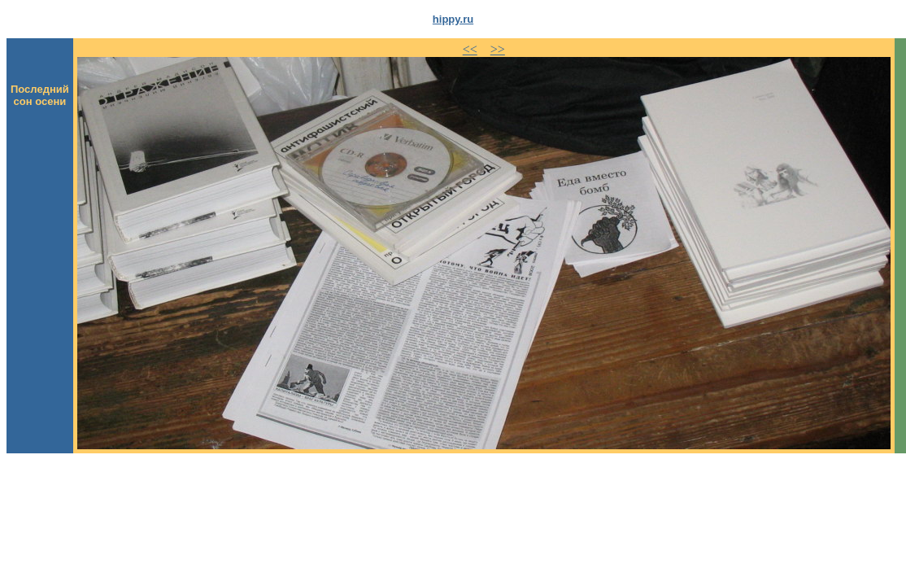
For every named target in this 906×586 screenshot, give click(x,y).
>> (497, 49)
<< (470, 49)
